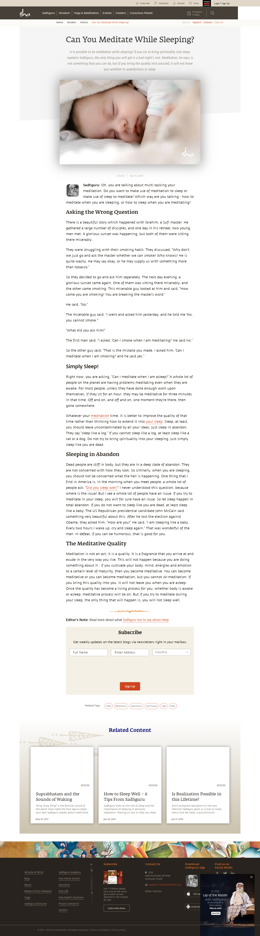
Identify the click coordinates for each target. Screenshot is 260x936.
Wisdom (64, 13)
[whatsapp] (26, 305)
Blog (27, 878)
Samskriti (64, 885)
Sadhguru (48, 13)
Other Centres (153, 891)
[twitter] (25, 321)
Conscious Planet (141, 13)
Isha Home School (69, 878)
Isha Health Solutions (71, 897)
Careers (63, 910)
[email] (25, 336)
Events (107, 13)
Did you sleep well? (102, 488)
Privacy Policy (119, 930)
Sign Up (225, 3)
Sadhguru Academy (70, 872)
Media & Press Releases (38, 891)
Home (59, 22)
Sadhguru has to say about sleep (146, 619)
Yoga (27, 897)
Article (84, 22)
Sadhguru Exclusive (35, 903)
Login (217, 3)
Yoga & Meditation (86, 13)
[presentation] (130, 672)
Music (28, 885)
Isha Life (63, 891)
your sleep (154, 422)
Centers (121, 13)
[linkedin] (25, 328)
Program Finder (197, 13)
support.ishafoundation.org (164, 884)
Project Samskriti (69, 903)
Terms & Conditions (100, 930)
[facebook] (26, 312)
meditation (100, 416)
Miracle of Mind (33, 872)
